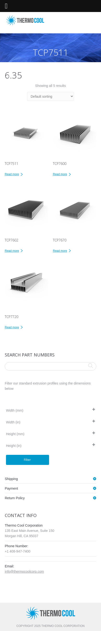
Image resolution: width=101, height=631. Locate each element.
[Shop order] (50, 96)
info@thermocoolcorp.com (24, 571)
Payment (11, 488)
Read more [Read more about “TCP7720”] (12, 327)
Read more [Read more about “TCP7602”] (12, 250)
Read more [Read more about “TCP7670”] (60, 250)
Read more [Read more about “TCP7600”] (60, 174)
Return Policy (15, 498)
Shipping (11, 479)
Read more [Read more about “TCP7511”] (12, 174)
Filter (27, 459)
